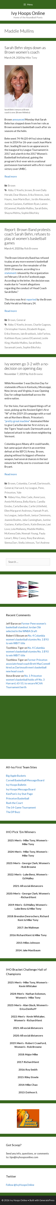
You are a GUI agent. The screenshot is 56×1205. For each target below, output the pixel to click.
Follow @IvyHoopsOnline (20, 1184)
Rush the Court (14, 802)
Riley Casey (19, 538)
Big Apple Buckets (16, 775)
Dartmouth (43, 483)
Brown (11, 185)
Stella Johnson (26, 542)
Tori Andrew (42, 542)
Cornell (32, 483)
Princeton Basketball (17, 798)
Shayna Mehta (12, 212)
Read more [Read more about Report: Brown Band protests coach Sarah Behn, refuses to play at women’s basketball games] (10, 310)
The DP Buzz (13, 812)
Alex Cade (26, 497)
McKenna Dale (12, 533)
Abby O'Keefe (16, 190)
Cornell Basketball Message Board (25, 780)
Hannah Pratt (40, 510)
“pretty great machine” (17, 421)
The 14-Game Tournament (21, 807)
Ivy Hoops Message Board (20, 789)
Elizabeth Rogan (36, 329)
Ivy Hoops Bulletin (16, 784)
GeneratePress (47, 1200)
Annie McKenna (13, 501)
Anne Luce (39, 497)
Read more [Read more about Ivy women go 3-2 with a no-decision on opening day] (10, 474)
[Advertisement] (28, 727)
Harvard (19, 487)
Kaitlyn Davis (22, 524)
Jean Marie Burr (21, 199)
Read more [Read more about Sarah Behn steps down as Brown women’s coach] (10, 176)
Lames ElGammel (31, 338)
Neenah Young (30, 533)
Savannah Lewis (13, 347)
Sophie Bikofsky (30, 212)
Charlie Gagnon (41, 324)
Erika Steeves (35, 194)
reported (31, 299)
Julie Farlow (43, 333)
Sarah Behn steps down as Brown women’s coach (25, 49)
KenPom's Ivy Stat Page (19, 793)
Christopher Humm (15, 329)
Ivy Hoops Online (28, 13)
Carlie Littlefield (38, 506)
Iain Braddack (28, 333)
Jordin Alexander (40, 199)
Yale (19, 492)
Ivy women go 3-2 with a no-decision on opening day (26, 366)
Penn (41, 487)
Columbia (21, 483)
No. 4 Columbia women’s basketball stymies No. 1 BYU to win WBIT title (27, 639)
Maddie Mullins (25, 208)
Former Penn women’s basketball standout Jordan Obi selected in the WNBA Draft (26, 627)
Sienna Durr (10, 542)
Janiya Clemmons (40, 515)
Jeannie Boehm (12, 519)
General (20, 320)
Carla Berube (20, 506)
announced (18, 119)
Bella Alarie (29, 501)
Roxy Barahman (35, 538)
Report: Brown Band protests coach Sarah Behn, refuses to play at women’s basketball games (27, 236)
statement (10, 273)
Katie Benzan (38, 524)
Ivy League (31, 487)
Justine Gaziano (13, 203)
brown (28, 190)
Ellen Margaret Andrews (18, 510)
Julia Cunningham (32, 519)
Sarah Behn (41, 208)
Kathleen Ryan (31, 203)
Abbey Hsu (14, 497)
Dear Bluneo (20, 194)
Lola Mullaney (18, 529)
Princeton (10, 492)
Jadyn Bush (23, 515)
